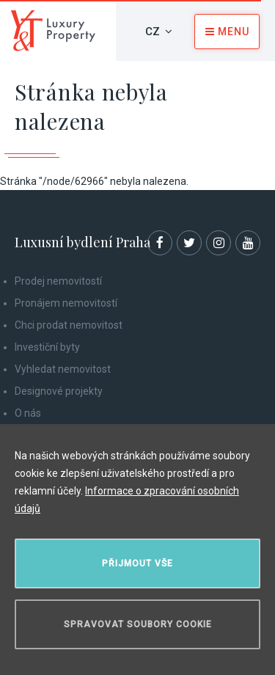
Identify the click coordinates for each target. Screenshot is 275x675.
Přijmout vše (137, 563)
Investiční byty (47, 347)
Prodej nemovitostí (58, 281)
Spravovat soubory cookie (138, 624)
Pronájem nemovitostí (66, 303)
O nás (28, 413)
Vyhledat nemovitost (63, 369)
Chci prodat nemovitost (68, 325)
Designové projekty (59, 391)
